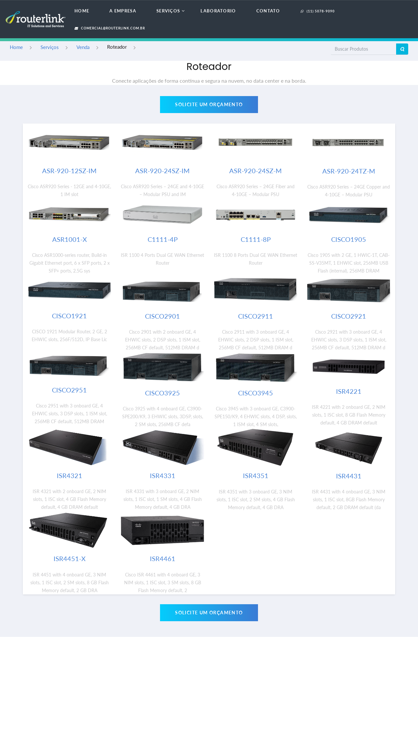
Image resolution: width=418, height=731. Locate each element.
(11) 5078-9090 (317, 11)
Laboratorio (218, 10)
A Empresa (122, 10)
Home (81, 10)
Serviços (168, 10)
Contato (268, 10)
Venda (82, 47)
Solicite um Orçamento (209, 104)
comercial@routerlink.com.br (109, 28)
